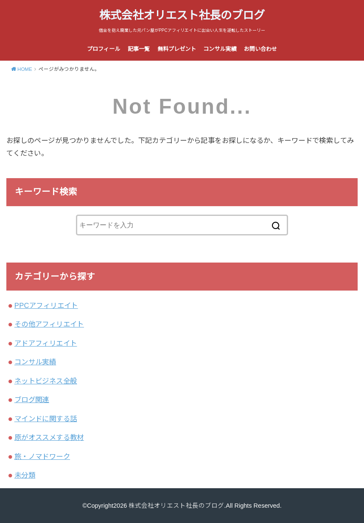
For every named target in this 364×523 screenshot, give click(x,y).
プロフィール (103, 49)
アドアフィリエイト (45, 343)
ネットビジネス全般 (45, 381)
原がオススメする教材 (49, 437)
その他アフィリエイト (49, 324)
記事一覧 (139, 49)
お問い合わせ (260, 49)
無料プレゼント (176, 49)
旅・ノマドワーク (42, 456)
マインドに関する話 (45, 418)
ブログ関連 (31, 399)
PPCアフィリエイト (46, 305)
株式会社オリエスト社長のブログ (182, 15)
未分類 (24, 475)
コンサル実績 (219, 49)
